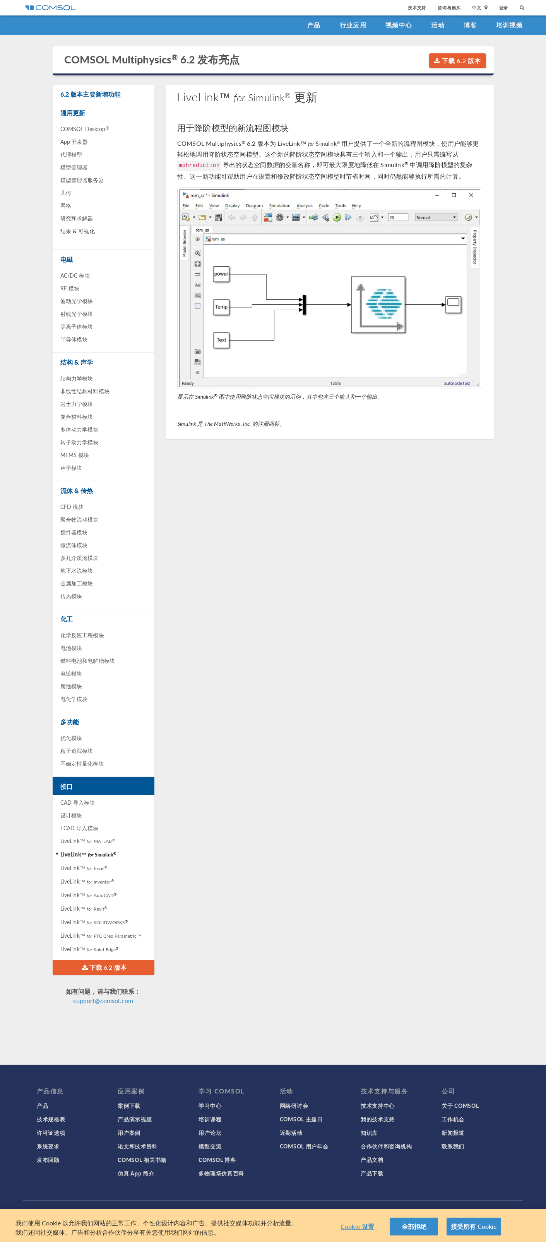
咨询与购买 (449, 7)
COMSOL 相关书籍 (142, 1160)
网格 (65, 205)
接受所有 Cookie (474, 1227)
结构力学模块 (76, 378)
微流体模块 (74, 545)
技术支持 (417, 7)
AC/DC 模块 (75, 275)
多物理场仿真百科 (221, 1173)
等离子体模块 (76, 326)
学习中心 (210, 1105)
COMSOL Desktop (84, 129)
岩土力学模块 (76, 404)
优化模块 (71, 738)
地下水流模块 (76, 570)
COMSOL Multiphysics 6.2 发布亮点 (152, 59)
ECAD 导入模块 (79, 828)
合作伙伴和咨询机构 (386, 1146)
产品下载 (372, 1173)
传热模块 (71, 596)
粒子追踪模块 (76, 750)
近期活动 (291, 1132)
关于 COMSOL (460, 1105)
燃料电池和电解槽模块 (87, 660)
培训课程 (210, 1119)
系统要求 (48, 1146)
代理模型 (71, 154)
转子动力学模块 (79, 442)
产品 (314, 24)
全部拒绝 (414, 1227)
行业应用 (353, 24)
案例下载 (129, 1105)
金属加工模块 (76, 583)
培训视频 (509, 24)
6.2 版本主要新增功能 (90, 94)
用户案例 (129, 1132)
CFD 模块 (72, 506)
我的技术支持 (378, 1119)
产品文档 (372, 1160)
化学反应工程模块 (82, 635)
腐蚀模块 (71, 686)
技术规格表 (51, 1119)
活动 (438, 24)
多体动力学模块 (79, 429)
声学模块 (71, 467)
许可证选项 (51, 1132)
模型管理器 (74, 167)
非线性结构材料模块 (85, 391)
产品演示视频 (135, 1119)
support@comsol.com (103, 1000)
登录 (503, 7)
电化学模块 (74, 699)
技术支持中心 (378, 1105)
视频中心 (398, 24)
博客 (470, 24)
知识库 (369, 1132)
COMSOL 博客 (217, 1160)
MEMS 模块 (74, 455)
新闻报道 (453, 1132)
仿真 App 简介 (136, 1173)
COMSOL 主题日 (301, 1119)
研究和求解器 (76, 218)
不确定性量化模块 (82, 763)
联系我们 (453, 1146)
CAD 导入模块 (77, 802)
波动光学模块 (76, 301)
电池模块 (71, 648)
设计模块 (71, 815)
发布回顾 (48, 1160)
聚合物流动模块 (79, 519)
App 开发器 (74, 141)
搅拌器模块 (74, 532)
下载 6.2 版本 (457, 60)
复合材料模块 (76, 416)
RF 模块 (70, 288)
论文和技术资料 (137, 1146)
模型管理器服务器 (82, 180)
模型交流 (210, 1146)
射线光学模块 (76, 313)
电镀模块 (71, 673)
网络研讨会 (294, 1105)
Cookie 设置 (357, 1227)
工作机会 (453, 1119)
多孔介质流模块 (79, 557)
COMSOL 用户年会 (304, 1146)
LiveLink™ (87, 840)
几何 (65, 192)
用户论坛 (210, 1132)
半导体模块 (74, 339)
